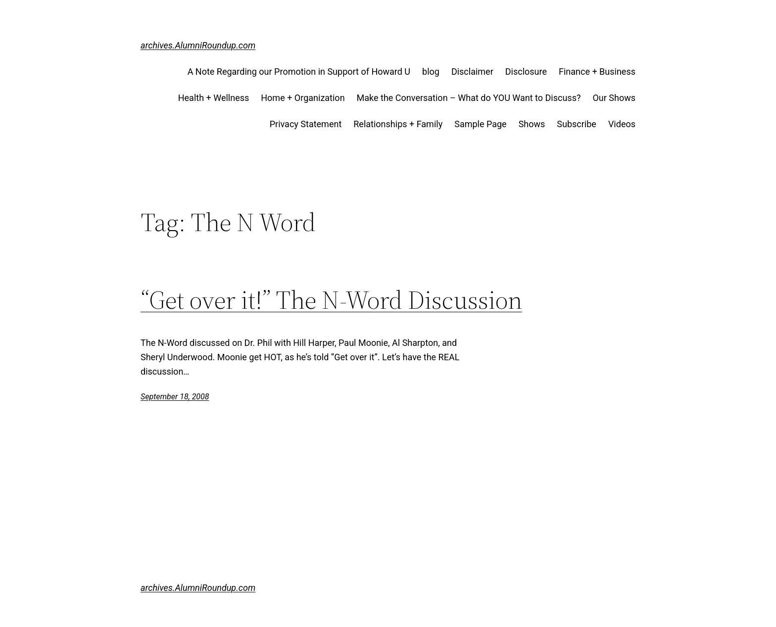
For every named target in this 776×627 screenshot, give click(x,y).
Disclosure (526, 71)
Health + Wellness (213, 98)
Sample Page (480, 124)
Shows (532, 124)
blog (430, 71)
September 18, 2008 (175, 396)
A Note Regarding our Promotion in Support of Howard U (299, 71)
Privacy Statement (306, 124)
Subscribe (576, 124)
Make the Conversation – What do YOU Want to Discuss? (469, 98)
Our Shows (613, 98)
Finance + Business (597, 71)
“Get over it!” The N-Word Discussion (331, 300)
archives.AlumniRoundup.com (198, 45)
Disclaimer (472, 71)
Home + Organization (302, 98)
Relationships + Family (397, 124)
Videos (621, 124)
